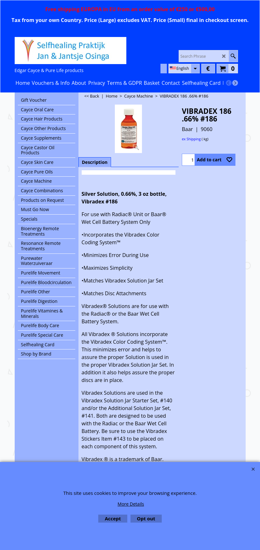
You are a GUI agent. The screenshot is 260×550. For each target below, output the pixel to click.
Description (95, 162)
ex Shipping (191, 138)
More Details (131, 504)
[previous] (229, 83)
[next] (235, 83)
